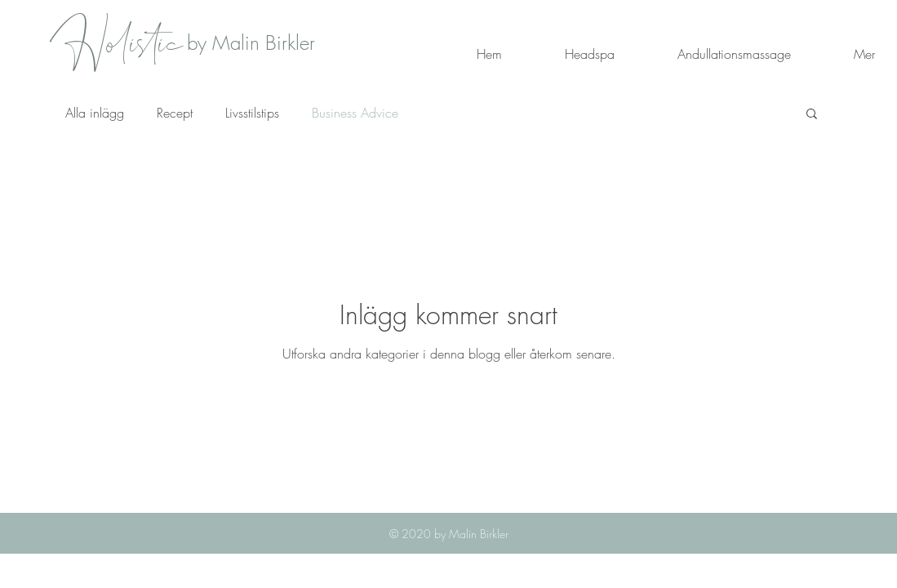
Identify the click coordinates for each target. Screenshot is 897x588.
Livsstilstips (252, 113)
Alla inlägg (94, 113)
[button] (811, 114)
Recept (175, 113)
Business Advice (355, 113)
